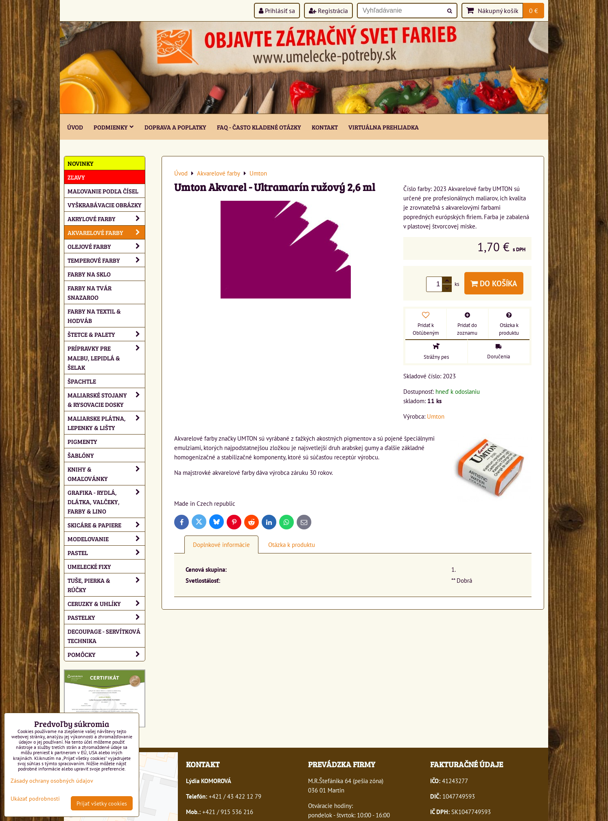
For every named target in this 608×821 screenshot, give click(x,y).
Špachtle (82, 381)
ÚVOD (75, 127)
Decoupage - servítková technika (104, 636)
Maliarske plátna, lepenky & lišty (106, 422)
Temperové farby (106, 260)
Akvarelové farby (106, 232)
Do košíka (493, 283)
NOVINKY (81, 163)
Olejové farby (106, 246)
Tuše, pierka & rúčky (106, 584)
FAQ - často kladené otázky (259, 127)
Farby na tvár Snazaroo (90, 292)
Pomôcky (106, 654)
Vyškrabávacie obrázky (105, 204)
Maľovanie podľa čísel (103, 191)
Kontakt (325, 127)
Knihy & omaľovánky (106, 473)
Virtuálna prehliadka (383, 127)
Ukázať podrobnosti (35, 798)
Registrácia (328, 11)
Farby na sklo (89, 274)
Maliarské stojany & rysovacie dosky (106, 399)
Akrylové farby (106, 218)
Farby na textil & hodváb (94, 316)
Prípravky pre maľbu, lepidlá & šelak (106, 357)
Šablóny (81, 455)
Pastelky (106, 617)
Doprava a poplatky (175, 127)
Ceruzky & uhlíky (106, 603)
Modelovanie (106, 538)
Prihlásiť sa (277, 11)
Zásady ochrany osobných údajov (52, 780)
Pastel (106, 552)
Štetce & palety (106, 334)
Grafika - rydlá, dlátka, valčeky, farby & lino (106, 501)
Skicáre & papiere (106, 524)
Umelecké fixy (89, 566)
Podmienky (114, 127)
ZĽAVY (76, 177)
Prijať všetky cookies (102, 803)
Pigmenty (82, 441)
